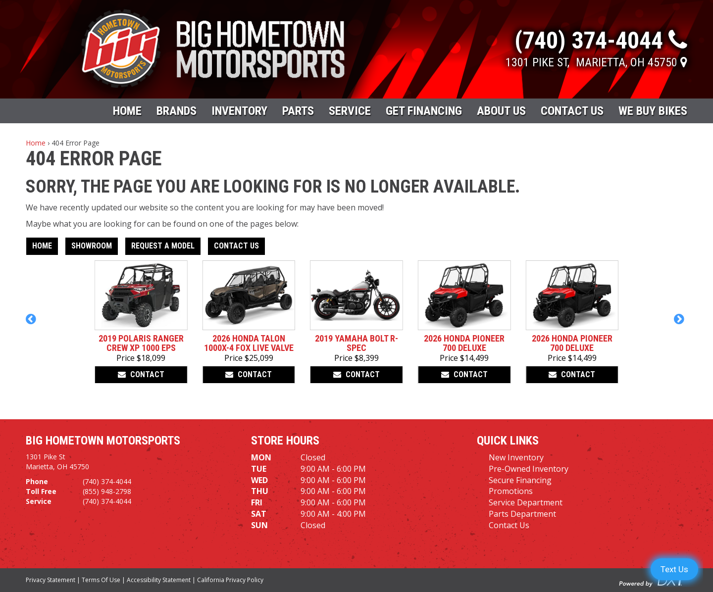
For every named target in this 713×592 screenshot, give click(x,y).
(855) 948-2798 (107, 491)
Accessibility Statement (159, 580)
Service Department (525, 502)
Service (350, 111)
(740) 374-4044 (107, 481)
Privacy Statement (50, 580)
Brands (176, 111)
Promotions (511, 491)
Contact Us (572, 111)
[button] (32, 324)
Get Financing (424, 111)
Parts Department (522, 513)
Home (127, 111)
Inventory (239, 111)
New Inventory (516, 457)
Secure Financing (520, 480)
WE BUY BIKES (652, 111)
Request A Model (163, 245)
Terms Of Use (101, 580)
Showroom (91, 245)
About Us (501, 111)
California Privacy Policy (230, 580)
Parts (298, 111)
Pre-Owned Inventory (528, 468)
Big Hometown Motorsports (103, 440)
